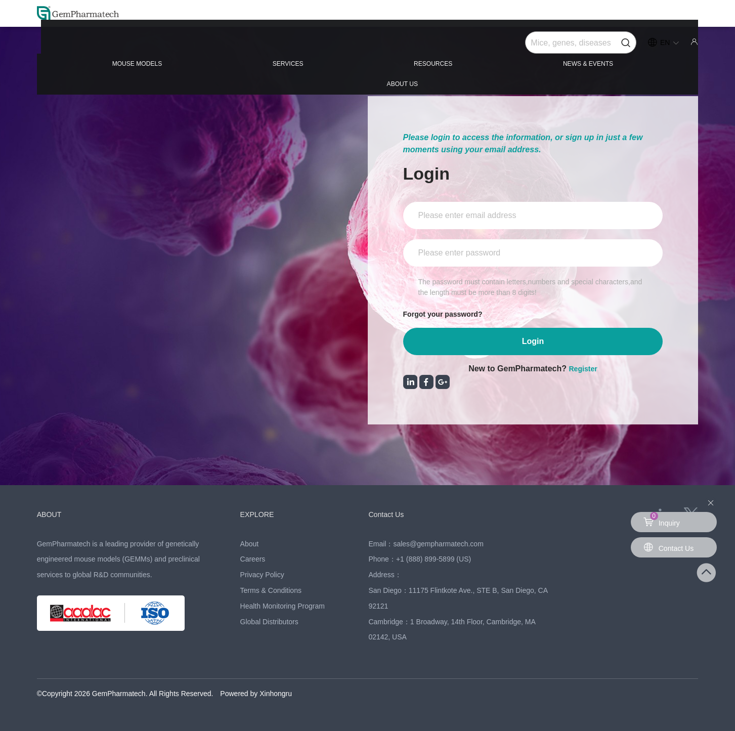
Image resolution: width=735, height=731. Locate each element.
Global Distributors (269, 622)
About (249, 544)
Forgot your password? (448, 314)
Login (533, 341)
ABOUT (52, 514)
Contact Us (390, 514)
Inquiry (663, 519)
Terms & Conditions (270, 590)
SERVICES (239, 46)
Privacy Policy (262, 575)
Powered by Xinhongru (256, 694)
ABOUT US (643, 46)
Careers (253, 559)
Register (583, 368)
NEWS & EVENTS (507, 46)
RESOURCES (367, 46)
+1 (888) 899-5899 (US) (433, 559)
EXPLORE (261, 514)
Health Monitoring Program (282, 606)
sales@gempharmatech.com (438, 544)
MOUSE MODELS (104, 46)
